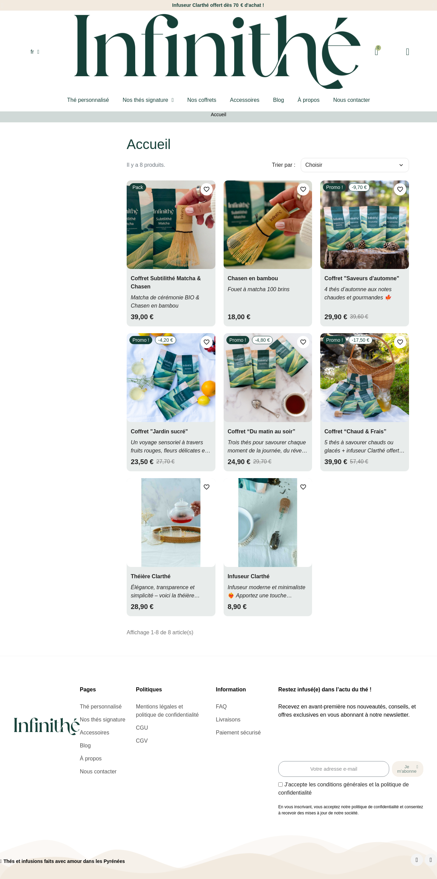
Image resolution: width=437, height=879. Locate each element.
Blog (278, 100)
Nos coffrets (201, 100)
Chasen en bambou (253, 278)
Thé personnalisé (88, 100)
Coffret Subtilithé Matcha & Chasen (166, 282)
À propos (309, 100)
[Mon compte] (407, 52)
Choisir (355, 165)
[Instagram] (431, 860)
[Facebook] (417, 860)
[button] (2, 5)
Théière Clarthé (150, 576)
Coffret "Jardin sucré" (159, 431)
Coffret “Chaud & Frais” (355, 431)
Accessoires (244, 100)
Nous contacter (351, 100)
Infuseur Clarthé (249, 576)
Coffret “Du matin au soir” (261, 431)
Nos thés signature (148, 100)
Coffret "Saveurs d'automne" (361, 278)
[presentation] (330, 741)
